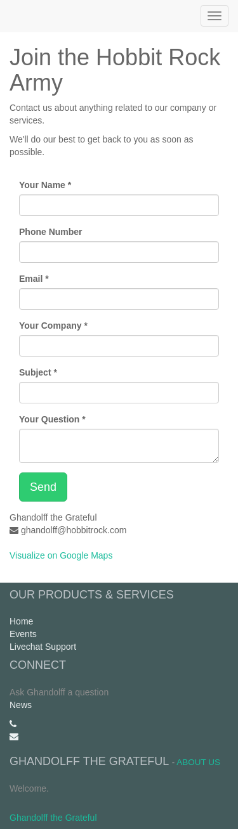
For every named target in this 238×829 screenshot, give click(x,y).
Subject (35, 372)
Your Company (50, 325)
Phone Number (51, 232)
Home (21, 621)
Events (23, 634)
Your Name (42, 185)
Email (31, 279)
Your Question (49, 419)
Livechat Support (43, 647)
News (21, 705)
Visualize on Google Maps (61, 555)
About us (198, 762)
